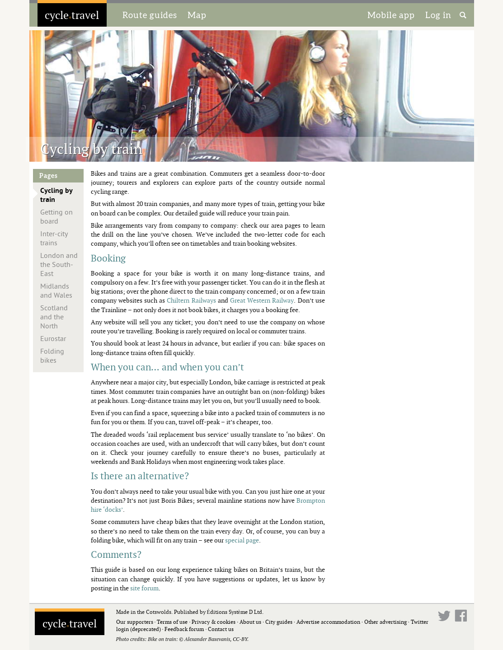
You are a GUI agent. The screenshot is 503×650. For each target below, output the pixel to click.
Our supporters (134, 621)
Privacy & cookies (213, 621)
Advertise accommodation (328, 621)
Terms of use (172, 621)
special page (242, 540)
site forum (144, 588)
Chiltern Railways (191, 300)
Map (197, 15)
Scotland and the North (54, 317)
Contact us (221, 629)
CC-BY (240, 639)
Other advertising (385, 621)
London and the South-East (59, 265)
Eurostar (53, 339)
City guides (278, 621)
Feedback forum (184, 629)
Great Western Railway (262, 300)
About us (250, 621)
